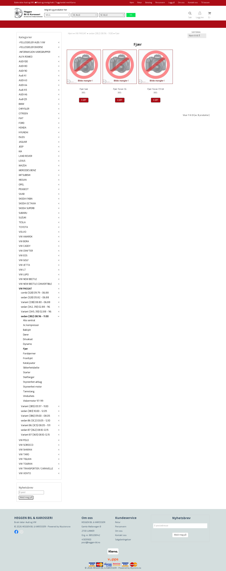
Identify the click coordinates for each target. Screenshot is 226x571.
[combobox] (57, 15)
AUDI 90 (23, 70)
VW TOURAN (25, 463)
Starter (26, 372)
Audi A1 (22, 75)
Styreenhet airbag (32, 381)
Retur (139, 2)
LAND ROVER (25, 156)
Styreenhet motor (32, 386)
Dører (26, 334)
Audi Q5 (23, 99)
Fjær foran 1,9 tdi (155, 89)
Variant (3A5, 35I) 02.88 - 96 (36, 311)
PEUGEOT (24, 189)
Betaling (148, 2)
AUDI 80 (23, 66)
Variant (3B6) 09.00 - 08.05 (35, 415)
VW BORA (24, 241)
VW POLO (24, 440)
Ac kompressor (31, 325)
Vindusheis (28, 396)
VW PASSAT (25, 288)
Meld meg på (180, 535)
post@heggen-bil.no (91, 542)
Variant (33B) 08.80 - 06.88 (35, 302)
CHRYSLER (24, 108)
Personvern (160, 2)
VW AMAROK (25, 236)
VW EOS (23, 255)
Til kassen (205, 2)
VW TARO (24, 454)
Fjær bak (84, 89)
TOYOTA (23, 227)
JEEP (21, 146)
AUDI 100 (23, 61)
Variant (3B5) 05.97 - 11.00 (34, 406)
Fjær (25, 348)
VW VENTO (25, 473)
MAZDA (23, 165)
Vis (131, 15)
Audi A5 (23, 89)
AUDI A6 (23, 94)
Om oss (181, 2)
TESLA (22, 222)
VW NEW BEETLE (28, 279)
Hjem (132, 2)
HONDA (22, 127)
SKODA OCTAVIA (27, 203)
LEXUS (22, 160)
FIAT (21, 118)
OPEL (21, 184)
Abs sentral (29, 320)
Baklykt (27, 329)
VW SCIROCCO (26, 444)
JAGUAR (23, 141)
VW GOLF (24, 260)
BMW (21, 104)
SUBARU (23, 213)
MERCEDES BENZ (27, 170)
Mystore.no (65, 526)
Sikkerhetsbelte (31, 367)
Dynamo (27, 344)
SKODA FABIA (26, 198)
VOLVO (22, 231)
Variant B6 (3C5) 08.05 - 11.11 (35, 425)
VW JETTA (24, 265)
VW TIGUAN (25, 459)
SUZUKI (22, 217)
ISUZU (22, 137)
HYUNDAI (23, 132)
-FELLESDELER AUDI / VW (32, 42)
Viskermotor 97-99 (33, 400)
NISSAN (23, 179)
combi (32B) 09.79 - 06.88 (35, 292)
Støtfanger (28, 377)
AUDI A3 (23, 80)
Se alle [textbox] (76, 15)
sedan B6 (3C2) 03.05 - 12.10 (35, 420)
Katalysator (29, 363)
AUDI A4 (23, 85)
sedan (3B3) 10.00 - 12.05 (34, 411)
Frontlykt (28, 358)
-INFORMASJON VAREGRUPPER (34, 51)
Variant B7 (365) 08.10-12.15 (35, 434)
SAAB (22, 193)
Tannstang (28, 391)
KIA (20, 151)
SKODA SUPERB (26, 208)
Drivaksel (28, 339)
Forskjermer (29, 353)
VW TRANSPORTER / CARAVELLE (36, 468)
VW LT (22, 269)
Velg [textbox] (48, 15)
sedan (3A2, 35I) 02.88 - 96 (35, 306)
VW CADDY (24, 246)
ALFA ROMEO (25, 56)
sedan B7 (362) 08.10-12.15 (34, 429)
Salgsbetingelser (123, 539)
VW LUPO (24, 274)
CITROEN (23, 113)
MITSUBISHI (24, 175)
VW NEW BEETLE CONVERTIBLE (35, 283)
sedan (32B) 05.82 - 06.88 (35, 297)
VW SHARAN (25, 449)
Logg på (171, 2)
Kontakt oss (193, 2)
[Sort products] (197, 35)
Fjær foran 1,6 (119, 89)
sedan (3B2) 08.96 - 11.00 (35, 316)
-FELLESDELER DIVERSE (31, 47)
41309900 (86, 539)
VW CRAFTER (26, 250)
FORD (21, 123)
